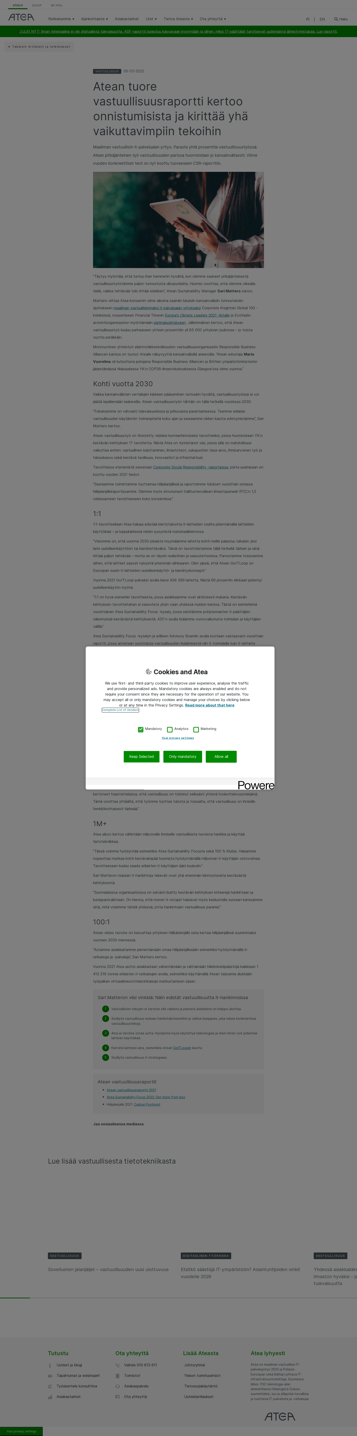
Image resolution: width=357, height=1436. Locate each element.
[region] (180, 718)
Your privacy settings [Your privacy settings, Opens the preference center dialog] (178, 738)
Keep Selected (141, 756)
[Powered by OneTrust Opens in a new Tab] (254, 782)
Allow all (221, 756)
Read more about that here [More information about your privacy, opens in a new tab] (209, 705)
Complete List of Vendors (120, 710)
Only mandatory (182, 756)
